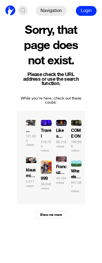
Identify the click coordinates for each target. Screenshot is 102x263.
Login (86, 10)
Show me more (51, 215)
